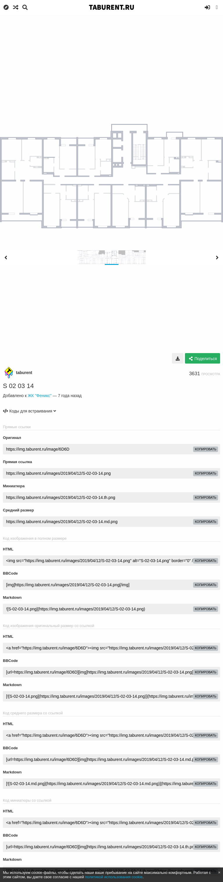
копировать (205, 449)
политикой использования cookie (114, 877)
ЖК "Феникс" (39, 395)
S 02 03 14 (18, 385)
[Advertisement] (111, 58)
